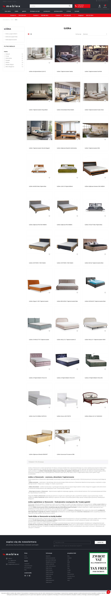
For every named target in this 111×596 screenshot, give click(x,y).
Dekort (13, 54)
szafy (68, 580)
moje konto (26, 563)
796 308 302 (22, 15)
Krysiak (13, 60)
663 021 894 (89, 15)
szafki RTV (69, 578)
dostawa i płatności (50, 564)
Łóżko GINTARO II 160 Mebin (37, 263)
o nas (25, 555)
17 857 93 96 (81, 5)
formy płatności (27, 567)
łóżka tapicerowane (11, 39)
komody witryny (71, 576)
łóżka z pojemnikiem (11, 33)
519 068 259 (67, 15)
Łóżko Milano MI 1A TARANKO (93, 416)
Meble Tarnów (49, 568)
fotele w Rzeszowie (39, 495)
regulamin (48, 555)
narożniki (69, 558)
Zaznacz (95, 34)
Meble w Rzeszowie (51, 511)
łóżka (7, 29)
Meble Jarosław (49, 570)
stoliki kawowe (70, 574)
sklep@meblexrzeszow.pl (102, 0)
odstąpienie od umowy (51, 562)
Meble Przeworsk (49, 572)
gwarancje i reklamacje (51, 560)
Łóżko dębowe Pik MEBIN (64, 224)
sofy (68, 560)
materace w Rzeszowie (74, 510)
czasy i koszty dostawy (51, 566)
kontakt (26, 558)
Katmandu (13, 58)
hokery (68, 572)
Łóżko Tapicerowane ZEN (92, 148)
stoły (68, 568)
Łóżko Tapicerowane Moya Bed (38, 109)
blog (68, 555)
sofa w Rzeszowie (39, 497)
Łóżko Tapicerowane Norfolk (93, 71)
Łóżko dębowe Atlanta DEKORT (38, 454)
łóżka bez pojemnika (11, 36)
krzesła (68, 570)
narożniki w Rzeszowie (83, 511)
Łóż (94, 504)
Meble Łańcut (49, 582)
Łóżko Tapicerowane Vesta (65, 71)
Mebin (13, 62)
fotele (68, 562)
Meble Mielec (48, 576)
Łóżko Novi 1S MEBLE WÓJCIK (37, 416)
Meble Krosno (49, 578)
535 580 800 (44, 15)
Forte (13, 56)
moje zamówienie (28, 565)
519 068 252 (80, 6)
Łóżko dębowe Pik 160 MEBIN (38, 224)
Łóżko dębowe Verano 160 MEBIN (95, 186)
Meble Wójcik (13, 64)
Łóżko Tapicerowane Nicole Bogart (39, 148)
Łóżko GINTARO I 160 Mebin (65, 263)
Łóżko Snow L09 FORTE (64, 416)
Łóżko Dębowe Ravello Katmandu (67, 148)
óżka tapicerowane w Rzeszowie (38, 491)
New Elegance (13, 66)
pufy (68, 564)
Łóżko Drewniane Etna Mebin (65, 109)
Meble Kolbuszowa (50, 580)
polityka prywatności (50, 558)
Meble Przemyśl (49, 574)
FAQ (25, 569)
